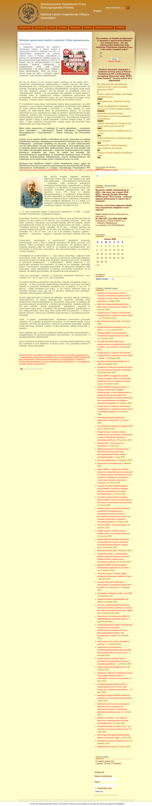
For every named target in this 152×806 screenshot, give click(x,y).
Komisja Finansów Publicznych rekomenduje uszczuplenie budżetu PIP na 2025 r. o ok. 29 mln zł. (114, 584)
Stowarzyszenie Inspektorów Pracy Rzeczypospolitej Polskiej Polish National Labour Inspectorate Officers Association (71, 10)
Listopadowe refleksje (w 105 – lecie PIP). (115, 593)
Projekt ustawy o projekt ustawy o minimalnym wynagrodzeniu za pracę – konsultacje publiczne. (113, 661)
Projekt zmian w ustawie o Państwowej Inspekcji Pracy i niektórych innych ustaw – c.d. (115, 315)
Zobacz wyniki (114, 61)
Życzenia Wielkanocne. (107, 460)
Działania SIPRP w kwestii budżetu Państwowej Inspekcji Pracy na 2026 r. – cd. (114, 335)
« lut (97, 265)
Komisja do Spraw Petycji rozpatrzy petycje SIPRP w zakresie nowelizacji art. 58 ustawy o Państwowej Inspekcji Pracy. (114, 499)
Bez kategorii (34, 44)
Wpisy (119, 31)
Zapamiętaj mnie (103, 788)
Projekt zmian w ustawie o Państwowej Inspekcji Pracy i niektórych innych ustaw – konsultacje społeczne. (115, 409)
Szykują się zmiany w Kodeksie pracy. (113, 741)
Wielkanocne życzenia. (107, 747)
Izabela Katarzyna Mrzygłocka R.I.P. (112, 667)
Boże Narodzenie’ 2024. (107, 551)
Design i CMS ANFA (127, 801)
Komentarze (126, 31)
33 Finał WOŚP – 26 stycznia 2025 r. (112, 525)
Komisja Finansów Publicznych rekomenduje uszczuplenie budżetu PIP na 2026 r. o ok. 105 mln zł (114, 344)
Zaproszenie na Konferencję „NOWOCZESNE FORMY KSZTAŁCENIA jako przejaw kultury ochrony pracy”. (114, 650)
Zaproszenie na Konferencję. (109, 463)
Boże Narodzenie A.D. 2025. (109, 321)
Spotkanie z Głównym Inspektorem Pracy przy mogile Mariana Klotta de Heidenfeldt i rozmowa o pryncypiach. (114, 675)
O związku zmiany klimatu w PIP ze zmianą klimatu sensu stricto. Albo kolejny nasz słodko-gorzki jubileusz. (113, 687)
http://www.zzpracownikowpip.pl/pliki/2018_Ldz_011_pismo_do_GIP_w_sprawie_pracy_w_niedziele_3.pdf (68, 170)
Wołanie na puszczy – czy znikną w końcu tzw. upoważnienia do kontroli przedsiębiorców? (112, 720)
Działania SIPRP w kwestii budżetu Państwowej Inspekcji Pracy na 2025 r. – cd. (114, 567)
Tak (100, 56)
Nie (100, 53)
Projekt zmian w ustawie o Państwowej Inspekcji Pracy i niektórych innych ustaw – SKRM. (115, 355)
